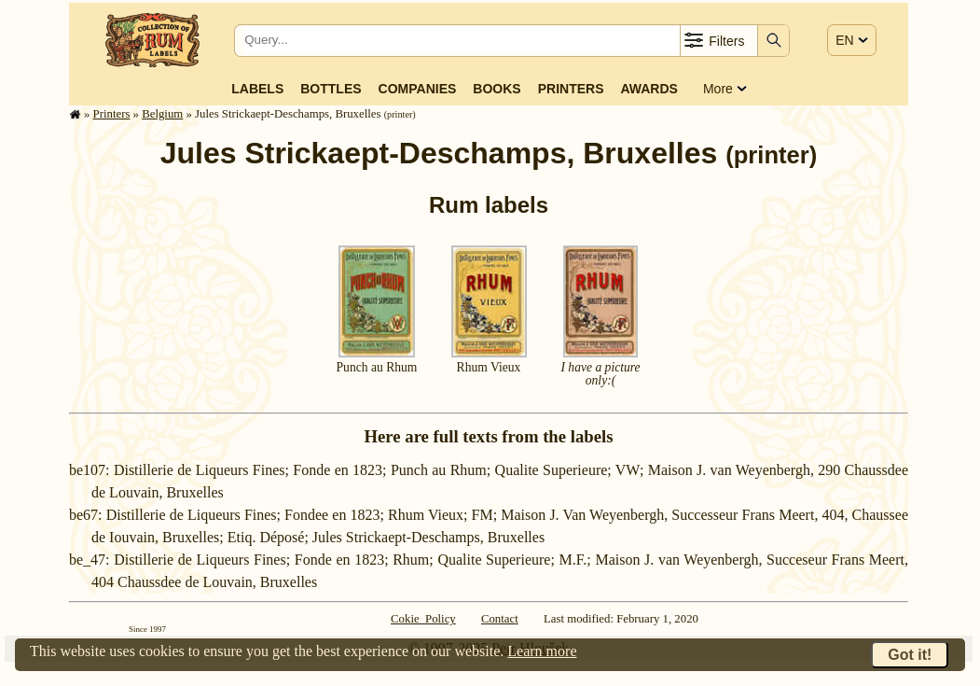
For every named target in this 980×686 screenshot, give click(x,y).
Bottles (330, 88)
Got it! (910, 655)
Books (496, 88)
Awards (648, 88)
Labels (257, 88)
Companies (418, 88)
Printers (571, 88)
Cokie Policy (423, 618)
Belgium (162, 113)
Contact (499, 618)
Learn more (541, 651)
